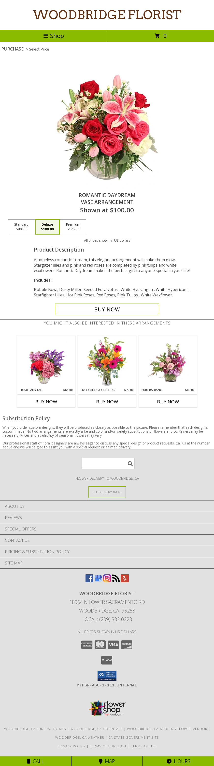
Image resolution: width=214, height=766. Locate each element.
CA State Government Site (133, 737)
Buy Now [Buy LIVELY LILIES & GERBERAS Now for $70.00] (107, 401)
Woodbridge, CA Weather (79, 737)
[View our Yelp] (125, 580)
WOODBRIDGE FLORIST (107, 14)
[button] (107, 676)
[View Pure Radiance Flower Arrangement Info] (167, 361)
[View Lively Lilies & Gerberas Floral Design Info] (107, 362)
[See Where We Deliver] (107, 492)
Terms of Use (144, 746)
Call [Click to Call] (35, 761)
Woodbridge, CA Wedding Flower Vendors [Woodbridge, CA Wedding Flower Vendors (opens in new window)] (168, 729)
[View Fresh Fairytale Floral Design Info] (46, 362)
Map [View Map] (107, 761)
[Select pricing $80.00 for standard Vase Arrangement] (21, 227)
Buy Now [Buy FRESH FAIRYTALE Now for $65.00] (46, 401)
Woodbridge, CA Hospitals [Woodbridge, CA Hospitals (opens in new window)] (97, 729)
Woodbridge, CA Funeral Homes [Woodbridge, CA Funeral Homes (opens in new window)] (35, 729)
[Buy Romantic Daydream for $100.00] (107, 309)
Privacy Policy (71, 746)
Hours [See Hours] (178, 761)
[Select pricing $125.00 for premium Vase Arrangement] (73, 227)
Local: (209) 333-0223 (107, 619)
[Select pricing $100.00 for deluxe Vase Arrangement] (47, 227)
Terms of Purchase (108, 746)
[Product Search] (108, 463)
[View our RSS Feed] (116, 580)
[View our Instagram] (107, 580)
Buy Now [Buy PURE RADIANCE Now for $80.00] (168, 401)
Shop (53, 36)
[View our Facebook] (89, 580)
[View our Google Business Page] (98, 580)
